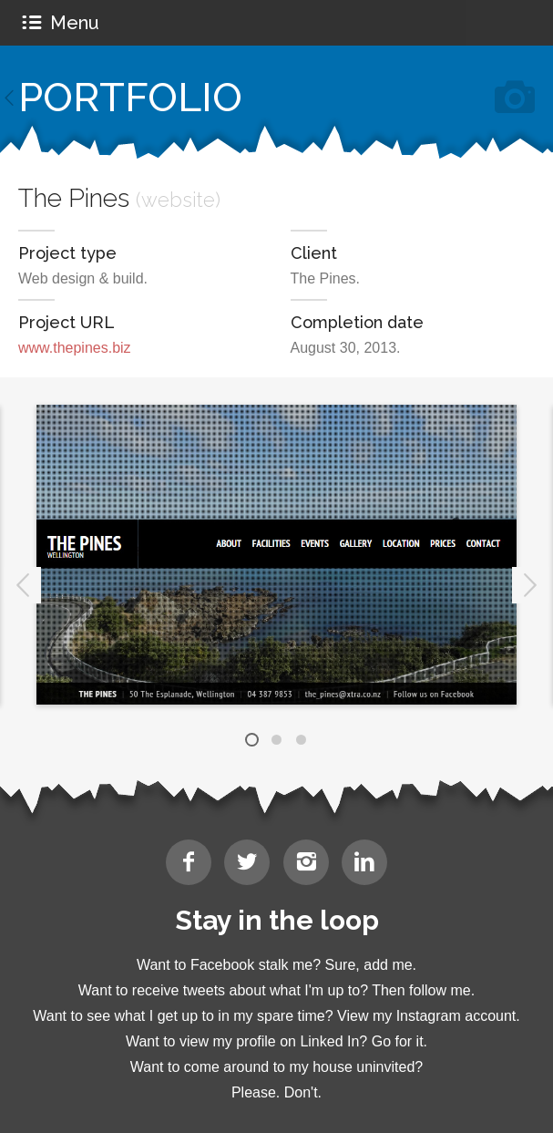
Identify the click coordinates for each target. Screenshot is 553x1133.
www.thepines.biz (74, 347)
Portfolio (130, 97)
